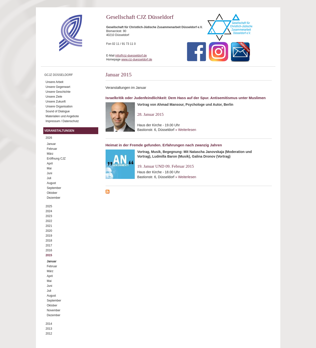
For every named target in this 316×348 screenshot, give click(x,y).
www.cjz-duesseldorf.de (136, 59)
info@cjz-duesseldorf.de (131, 55)
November (53, 310)
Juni (49, 173)
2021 (49, 226)
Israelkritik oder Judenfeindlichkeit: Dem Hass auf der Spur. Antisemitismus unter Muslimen (186, 98)
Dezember (53, 197)
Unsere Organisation (59, 106)
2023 (49, 216)
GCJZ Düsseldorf (58, 75)
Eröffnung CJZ (56, 158)
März (50, 153)
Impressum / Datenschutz (62, 121)
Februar (52, 149)
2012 (49, 333)
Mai (49, 168)
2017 (49, 245)
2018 (49, 240)
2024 (49, 211)
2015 (49, 255)
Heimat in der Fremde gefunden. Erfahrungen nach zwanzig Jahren (164, 145)
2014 (49, 323)
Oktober (52, 193)
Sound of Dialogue (58, 111)
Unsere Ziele (54, 96)
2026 (49, 137)
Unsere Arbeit (55, 82)
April (50, 163)
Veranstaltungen (59, 130)
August (51, 183)
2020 (49, 230)
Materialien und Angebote (62, 116)
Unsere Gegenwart (58, 87)
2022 (49, 221)
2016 (49, 250)
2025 (49, 206)
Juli (49, 178)
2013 (49, 328)
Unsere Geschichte (58, 91)
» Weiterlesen (185, 130)
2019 (49, 235)
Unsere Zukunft (56, 101)
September (54, 188)
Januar (51, 144)
